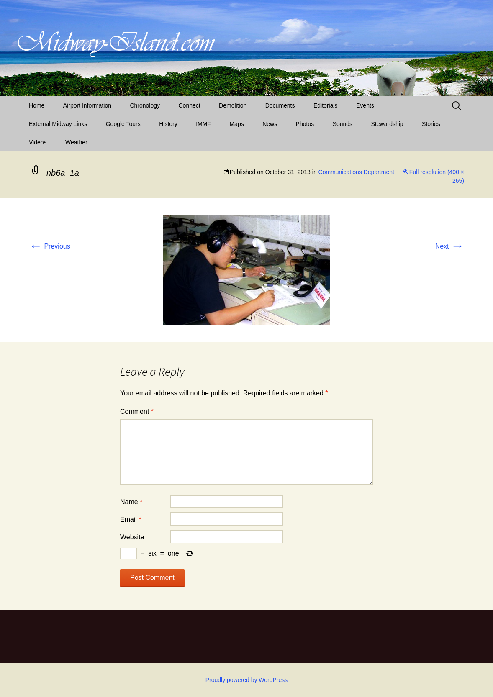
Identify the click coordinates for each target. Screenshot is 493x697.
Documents (280, 105)
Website (132, 537)
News (269, 123)
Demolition (232, 105)
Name (131, 501)
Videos (38, 142)
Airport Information (87, 105)
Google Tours (123, 123)
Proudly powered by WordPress (246, 679)
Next (449, 246)
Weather (76, 142)
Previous (49, 246)
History (168, 123)
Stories (431, 123)
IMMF (203, 123)
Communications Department (356, 172)
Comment (137, 411)
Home (36, 105)
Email (130, 519)
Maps (236, 123)
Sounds (342, 123)
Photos (305, 123)
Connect (189, 105)
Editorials (325, 105)
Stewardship (387, 123)
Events (365, 105)
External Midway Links (58, 123)
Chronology (145, 105)
